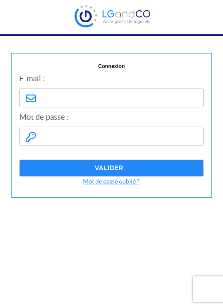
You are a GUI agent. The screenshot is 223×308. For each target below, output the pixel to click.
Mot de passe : (44, 117)
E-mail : (32, 78)
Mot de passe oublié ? (111, 181)
